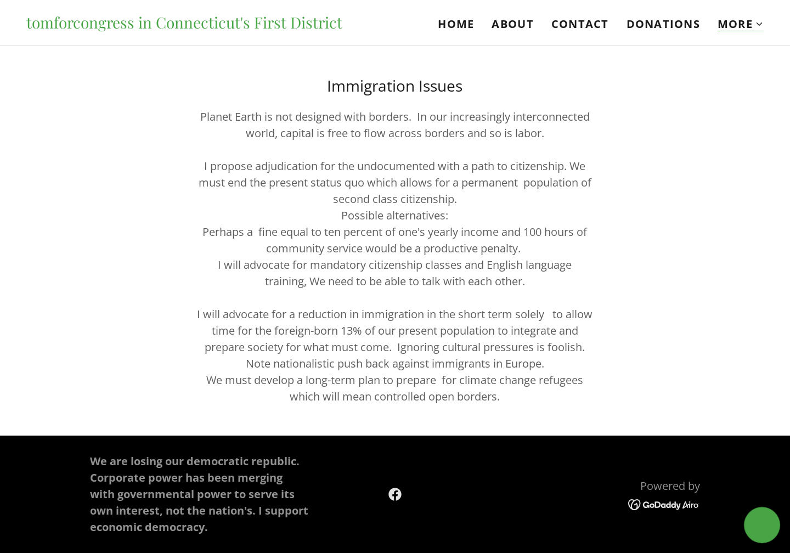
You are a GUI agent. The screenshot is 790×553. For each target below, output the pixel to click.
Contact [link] (580, 23)
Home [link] (456, 23)
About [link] (512, 23)
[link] (184, 24)
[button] (741, 24)
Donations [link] (663, 23)
